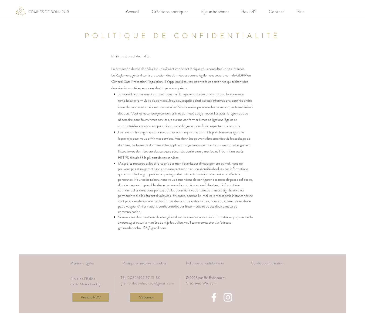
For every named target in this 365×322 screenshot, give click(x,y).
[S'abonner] (146, 297)
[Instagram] (228, 297)
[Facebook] (214, 297)
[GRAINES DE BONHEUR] (48, 12)
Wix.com (210, 283)
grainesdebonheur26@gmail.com (142, 227)
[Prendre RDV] (90, 297)
